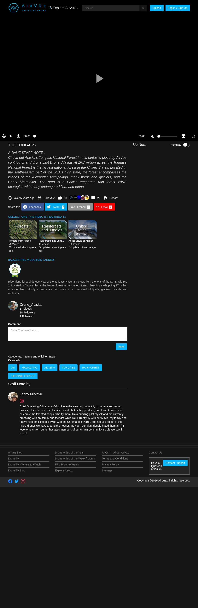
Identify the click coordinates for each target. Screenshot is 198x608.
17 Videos (26, 308)
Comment (14, 324)
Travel (52, 597)
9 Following (26, 316)
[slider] (84, 136)
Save (121, 346)
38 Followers (27, 312)
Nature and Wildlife (35, 597)
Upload (156, 7)
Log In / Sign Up (177, 7)
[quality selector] (183, 136)
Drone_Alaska (31, 305)
